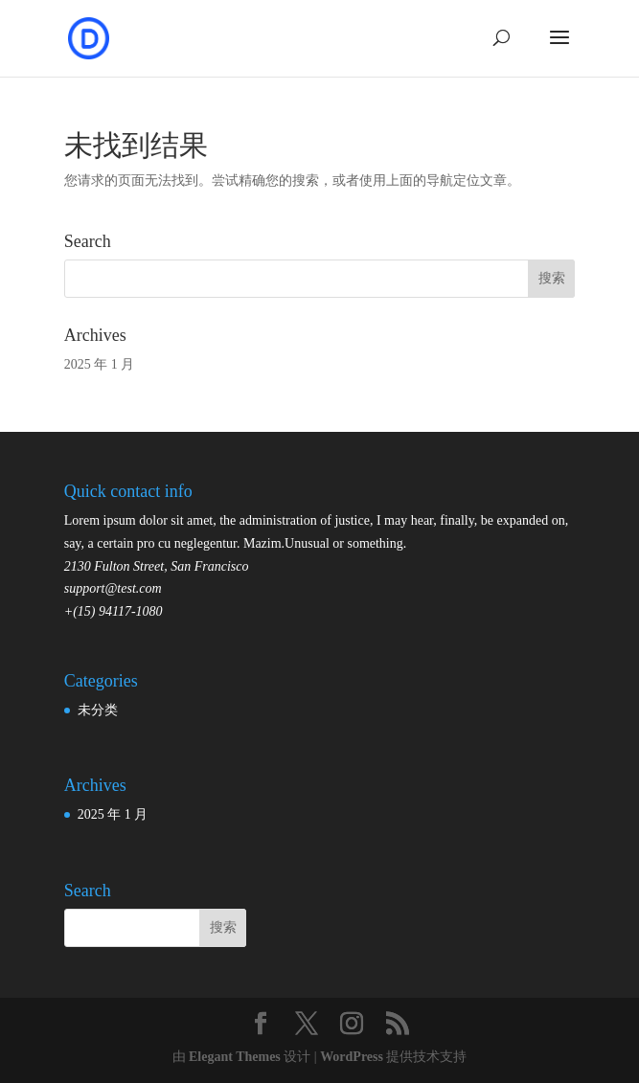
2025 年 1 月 (99, 364)
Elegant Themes (235, 1056)
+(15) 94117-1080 (113, 611)
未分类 (98, 710)
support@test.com (113, 588)
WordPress (351, 1056)
